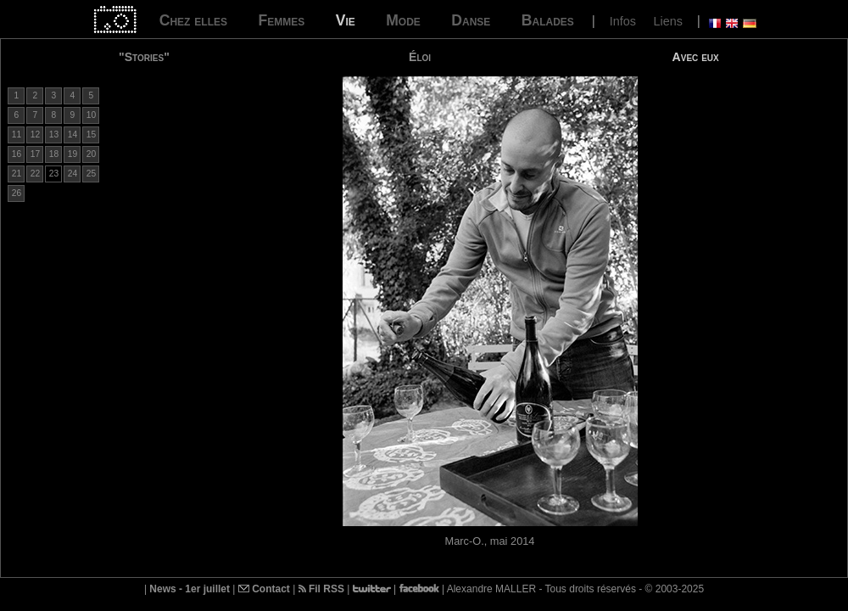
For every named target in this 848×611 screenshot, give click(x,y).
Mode (403, 20)
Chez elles (193, 20)
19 (72, 154)
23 (54, 173)
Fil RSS (321, 589)
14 (72, 134)
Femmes (281, 20)
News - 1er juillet (189, 589)
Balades (548, 20)
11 (16, 134)
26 (16, 193)
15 (91, 134)
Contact (264, 589)
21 (16, 173)
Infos (623, 21)
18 (54, 154)
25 (91, 173)
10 (91, 115)
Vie (345, 20)
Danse (470, 20)
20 (91, 154)
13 (54, 134)
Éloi (420, 57)
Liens (667, 21)
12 (35, 134)
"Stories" (144, 57)
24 (72, 173)
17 (35, 154)
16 (16, 154)
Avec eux (695, 57)
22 (35, 173)
